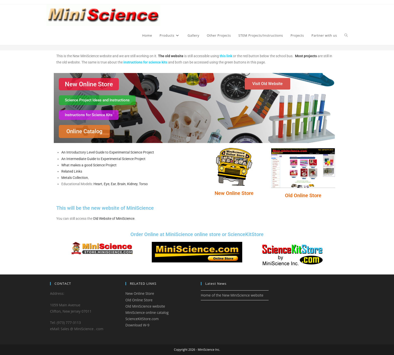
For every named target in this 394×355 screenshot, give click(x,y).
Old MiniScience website (145, 306)
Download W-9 (137, 325)
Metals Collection (74, 178)
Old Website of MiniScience (113, 219)
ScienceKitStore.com (142, 318)
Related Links (71, 171)
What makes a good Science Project (89, 165)
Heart (97, 184)
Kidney (132, 184)
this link (226, 56)
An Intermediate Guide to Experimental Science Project (103, 159)
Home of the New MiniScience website (232, 295)
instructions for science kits (145, 62)
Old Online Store (303, 195)
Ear (113, 184)
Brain (121, 184)
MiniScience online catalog (147, 312)
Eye (106, 184)
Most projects (306, 56)
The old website (170, 56)
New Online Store (234, 193)
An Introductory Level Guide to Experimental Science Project (107, 152)
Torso (143, 184)
